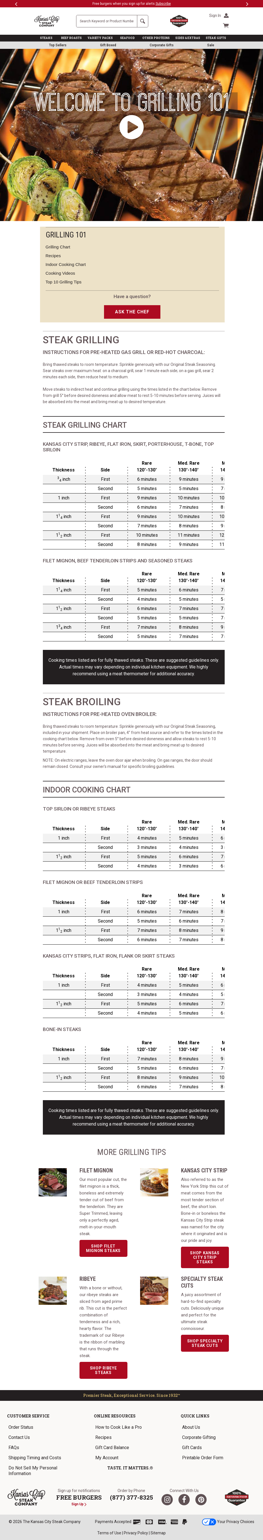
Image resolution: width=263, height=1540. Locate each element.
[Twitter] (167, 1499)
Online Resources (115, 1416)
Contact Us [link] (19, 1437)
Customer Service (28, 1416)
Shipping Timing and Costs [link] (34, 1457)
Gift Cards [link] (192, 1447)
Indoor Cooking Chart (66, 264)
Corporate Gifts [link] (162, 45)
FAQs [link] (13, 1447)
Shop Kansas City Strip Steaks (205, 1257)
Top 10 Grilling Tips (64, 281)
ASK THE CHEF (132, 311)
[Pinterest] (201, 1499)
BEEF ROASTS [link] (71, 38)
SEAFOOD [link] (127, 38)
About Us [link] (191, 1427)
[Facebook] (184, 1499)
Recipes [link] (103, 1437)
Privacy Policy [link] (136, 1533)
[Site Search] (106, 21)
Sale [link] (210, 45)
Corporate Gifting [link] (199, 1437)
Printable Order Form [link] (202, 1457)
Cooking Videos (60, 273)
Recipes (53, 255)
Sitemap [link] (158, 1533)
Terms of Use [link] (109, 1533)
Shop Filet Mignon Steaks (103, 1248)
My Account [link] (106, 1457)
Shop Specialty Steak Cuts (205, 1343)
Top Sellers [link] (58, 45)
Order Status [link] (20, 1427)
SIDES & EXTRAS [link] (187, 38)
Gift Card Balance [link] (112, 1447)
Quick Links (195, 1416)
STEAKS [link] (46, 38)
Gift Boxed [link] (108, 45)
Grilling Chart (58, 246)
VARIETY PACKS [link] (100, 38)
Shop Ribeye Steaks (103, 1370)
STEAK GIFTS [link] (216, 38)
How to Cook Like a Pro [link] (118, 1427)
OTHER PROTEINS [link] (156, 38)
